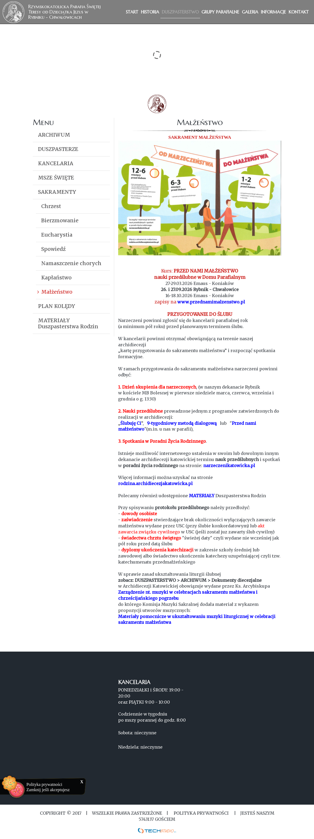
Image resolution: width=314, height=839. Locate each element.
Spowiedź (53, 249)
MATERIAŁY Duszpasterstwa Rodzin (68, 323)
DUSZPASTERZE (58, 149)
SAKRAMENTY (57, 192)
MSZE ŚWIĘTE (56, 177)
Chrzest (51, 206)
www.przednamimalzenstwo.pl (211, 302)
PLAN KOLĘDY (56, 306)
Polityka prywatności (44, 784)
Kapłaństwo (56, 277)
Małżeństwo (56, 292)
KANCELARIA (55, 163)
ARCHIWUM (54, 135)
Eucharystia (56, 235)
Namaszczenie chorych (71, 263)
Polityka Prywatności (201, 813)
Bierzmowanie (59, 220)
